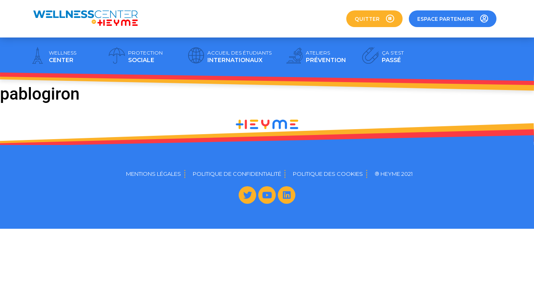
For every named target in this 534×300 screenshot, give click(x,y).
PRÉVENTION (326, 57)
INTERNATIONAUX (239, 57)
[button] (374, 18)
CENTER (62, 57)
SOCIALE (145, 57)
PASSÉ (393, 57)
